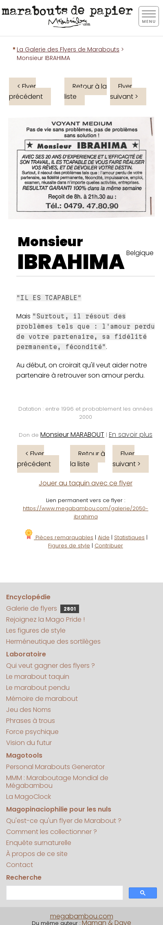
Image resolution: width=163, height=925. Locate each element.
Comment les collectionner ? (51, 831)
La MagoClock (28, 796)
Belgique (140, 253)
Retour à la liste (85, 91)
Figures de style (69, 545)
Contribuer (109, 545)
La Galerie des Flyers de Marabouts (68, 49)
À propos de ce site (37, 853)
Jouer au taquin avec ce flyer (85, 483)
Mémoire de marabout (42, 698)
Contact (19, 864)
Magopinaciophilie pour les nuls (58, 809)
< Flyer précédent (26, 91)
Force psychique (32, 731)
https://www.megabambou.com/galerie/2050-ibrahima (85, 512)
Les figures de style (36, 630)
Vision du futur (29, 742)
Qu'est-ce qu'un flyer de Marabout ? (63, 820)
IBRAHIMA (71, 262)
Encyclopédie (28, 597)
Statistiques (129, 537)
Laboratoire (26, 654)
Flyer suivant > (124, 91)
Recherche (24, 877)
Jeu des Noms (28, 709)
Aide (104, 537)
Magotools (24, 755)
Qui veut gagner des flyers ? (50, 665)
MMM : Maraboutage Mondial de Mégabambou (57, 781)
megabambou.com (81, 916)
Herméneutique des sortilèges (53, 641)
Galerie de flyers (42, 608)
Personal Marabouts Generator (55, 767)
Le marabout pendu (38, 687)
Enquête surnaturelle (38, 842)
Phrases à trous (30, 720)
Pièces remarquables (58, 537)
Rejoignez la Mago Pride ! (45, 619)
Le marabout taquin (37, 676)
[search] (63, 893)
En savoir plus (130, 434)
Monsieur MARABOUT (72, 434)
